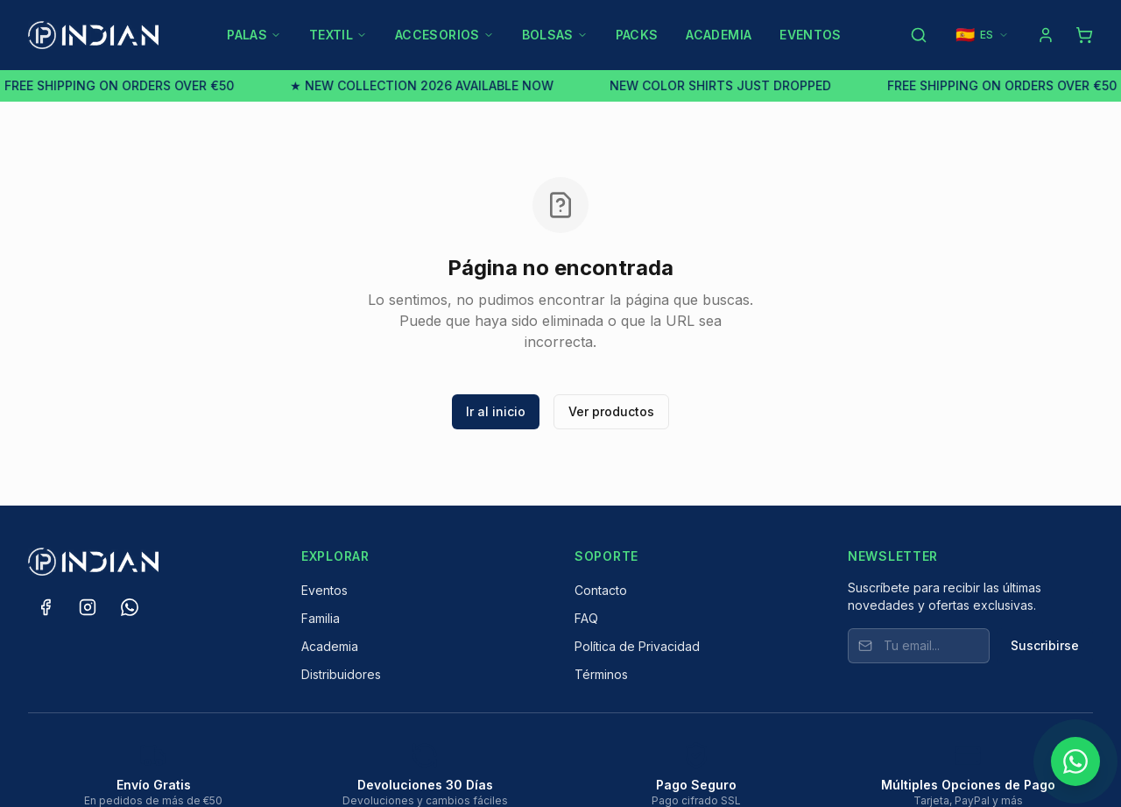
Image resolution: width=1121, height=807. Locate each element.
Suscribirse (1045, 645)
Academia (329, 646)
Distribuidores (341, 674)
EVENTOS (810, 34)
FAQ (586, 618)
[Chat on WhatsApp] (1075, 761)
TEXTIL (338, 34)
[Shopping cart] (1084, 35)
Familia (320, 618)
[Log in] (1045, 35)
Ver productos (611, 411)
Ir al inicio (495, 411)
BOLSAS (555, 34)
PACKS (637, 34)
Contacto (601, 590)
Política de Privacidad (637, 646)
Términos (601, 674)
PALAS (254, 34)
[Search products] (918, 35)
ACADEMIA (718, 34)
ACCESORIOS (444, 34)
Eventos (324, 590)
